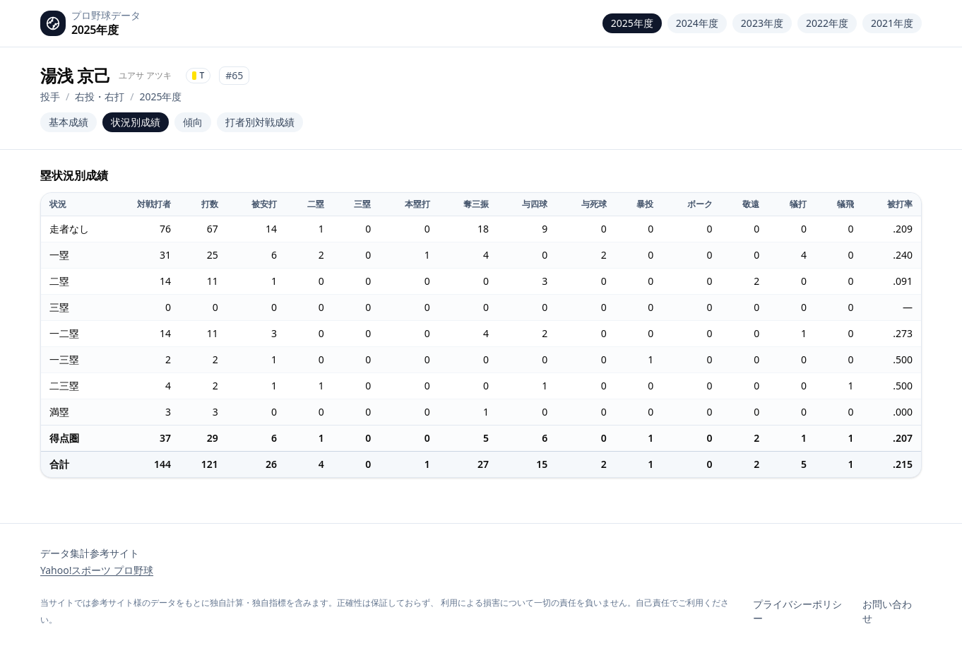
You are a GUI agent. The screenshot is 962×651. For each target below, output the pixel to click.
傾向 (193, 122)
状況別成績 (135, 122)
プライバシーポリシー (797, 611)
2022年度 (827, 23)
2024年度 (697, 23)
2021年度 (892, 23)
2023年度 (762, 23)
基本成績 (68, 122)
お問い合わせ (887, 611)
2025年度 (632, 23)
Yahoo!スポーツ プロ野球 (96, 570)
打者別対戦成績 (260, 122)
